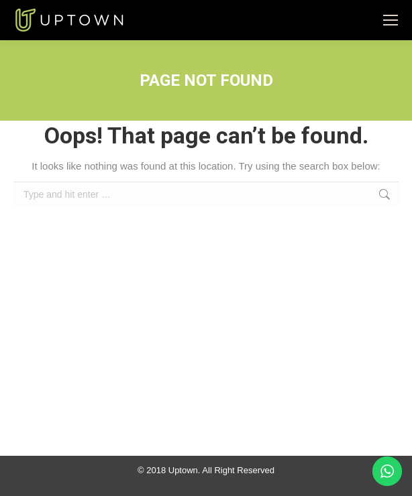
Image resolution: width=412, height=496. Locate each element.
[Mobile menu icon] (390, 20)
